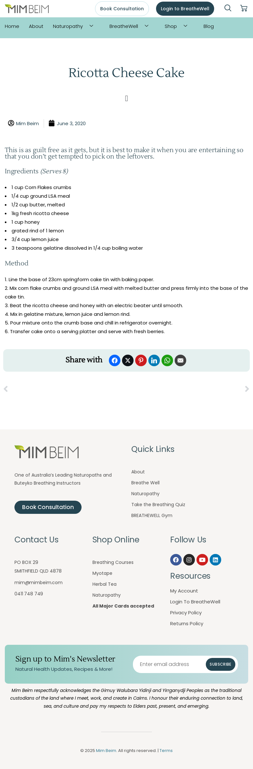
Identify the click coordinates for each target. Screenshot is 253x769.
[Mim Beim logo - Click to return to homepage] (27, 8)
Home (12, 26)
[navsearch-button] (228, 8)
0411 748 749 (28, 594)
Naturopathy (75, 26)
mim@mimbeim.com (38, 582)
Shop (178, 26)
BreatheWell (131, 26)
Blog (209, 26)
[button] (126, 98)
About (36, 26)
